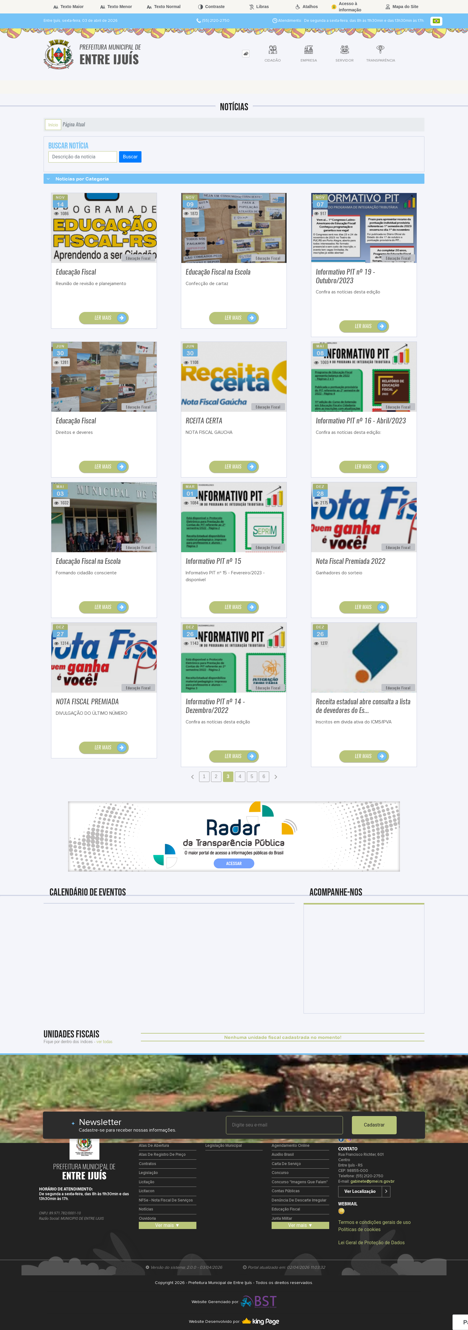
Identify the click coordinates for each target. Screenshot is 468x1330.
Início (53, 125)
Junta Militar (282, 1219)
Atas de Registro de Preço (162, 1155)
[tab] (246, 53)
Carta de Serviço (286, 1164)
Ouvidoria (147, 1219)
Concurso (280, 1173)
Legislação (148, 1173)
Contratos (147, 1164)
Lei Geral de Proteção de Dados (371, 1242)
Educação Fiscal (286, 1209)
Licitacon (146, 1191)
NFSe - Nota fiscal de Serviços (166, 1200)
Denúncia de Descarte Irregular (299, 1200)
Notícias (146, 1209)
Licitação (146, 1182)
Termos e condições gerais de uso (374, 1222)
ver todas (104, 1041)
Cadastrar (374, 1125)
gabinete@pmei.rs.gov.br (372, 1182)
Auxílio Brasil (283, 1155)
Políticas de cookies (359, 1229)
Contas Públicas (286, 1191)
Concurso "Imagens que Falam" (300, 1182)
